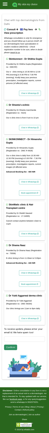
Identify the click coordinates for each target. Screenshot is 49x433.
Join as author (34, 414)
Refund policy (28, 410)
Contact (18, 410)
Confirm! (10, 347)
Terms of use (18, 407)
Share (24, 419)
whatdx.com (29, 429)
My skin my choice (24, 4)
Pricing (40, 407)
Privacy (8, 407)
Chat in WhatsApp (30, 93)
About (33, 407)
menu (5, 4)
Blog (27, 407)
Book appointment (29, 193)
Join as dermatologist (18, 414)
